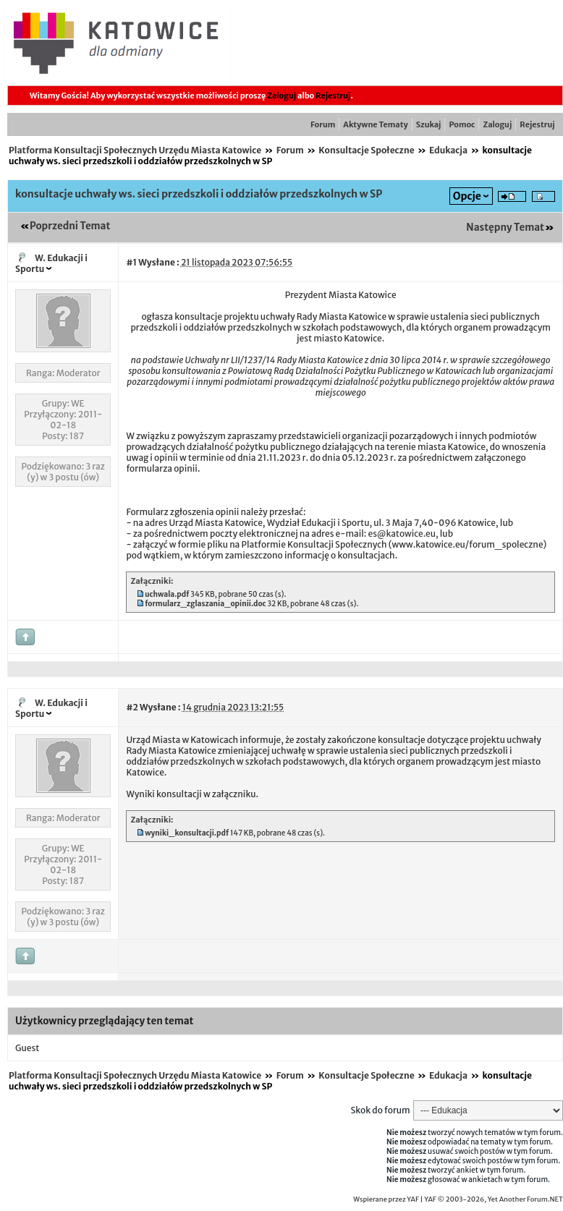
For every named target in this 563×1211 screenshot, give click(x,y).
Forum (322, 124)
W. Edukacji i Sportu (51, 263)
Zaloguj (281, 95)
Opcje (467, 196)
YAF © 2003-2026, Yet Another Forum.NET (493, 1199)
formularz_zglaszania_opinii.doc (205, 603)
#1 (131, 262)
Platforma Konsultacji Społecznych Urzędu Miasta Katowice (135, 150)
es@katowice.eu (402, 533)
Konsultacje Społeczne (366, 150)
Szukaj (428, 124)
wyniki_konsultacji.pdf (187, 833)
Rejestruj (333, 95)
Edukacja (448, 150)
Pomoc (462, 124)
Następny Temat (505, 227)
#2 (131, 707)
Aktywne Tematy (375, 124)
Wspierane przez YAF (386, 1199)
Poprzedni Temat (70, 226)
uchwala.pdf (167, 594)
